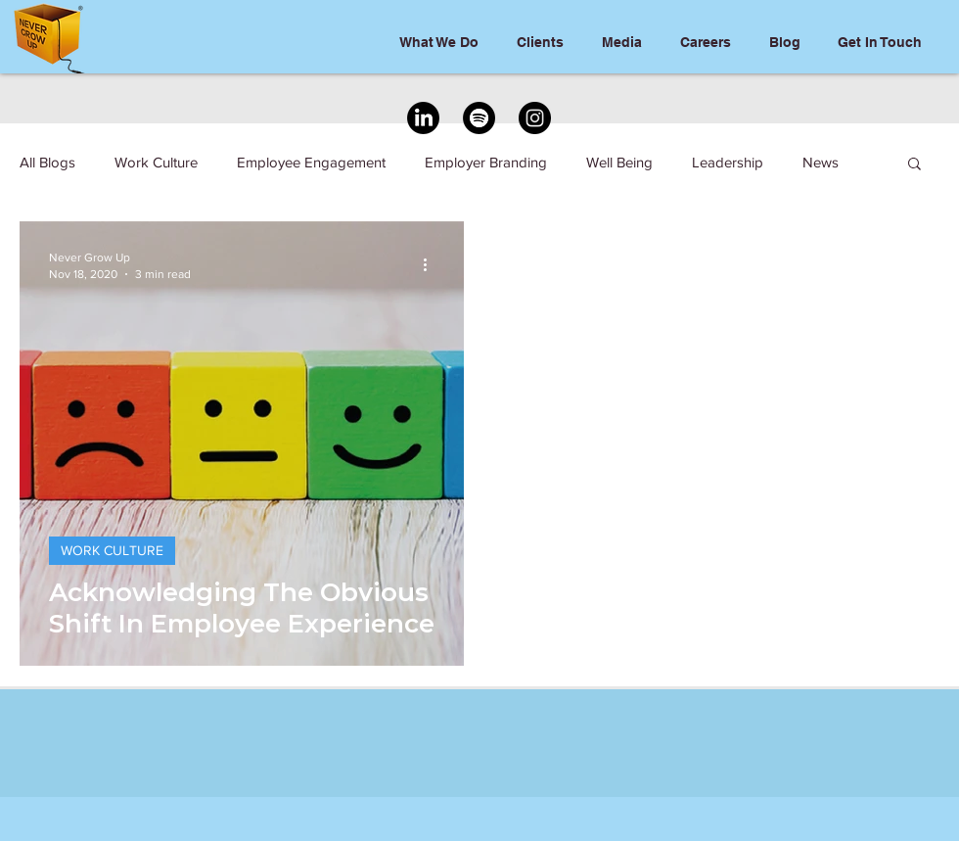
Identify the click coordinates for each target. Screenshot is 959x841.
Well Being (619, 162)
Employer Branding (486, 162)
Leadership (727, 162)
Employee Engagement (311, 162)
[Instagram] (535, 118)
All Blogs (47, 162)
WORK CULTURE (112, 550)
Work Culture (156, 162)
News (820, 162)
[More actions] (431, 264)
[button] (914, 165)
